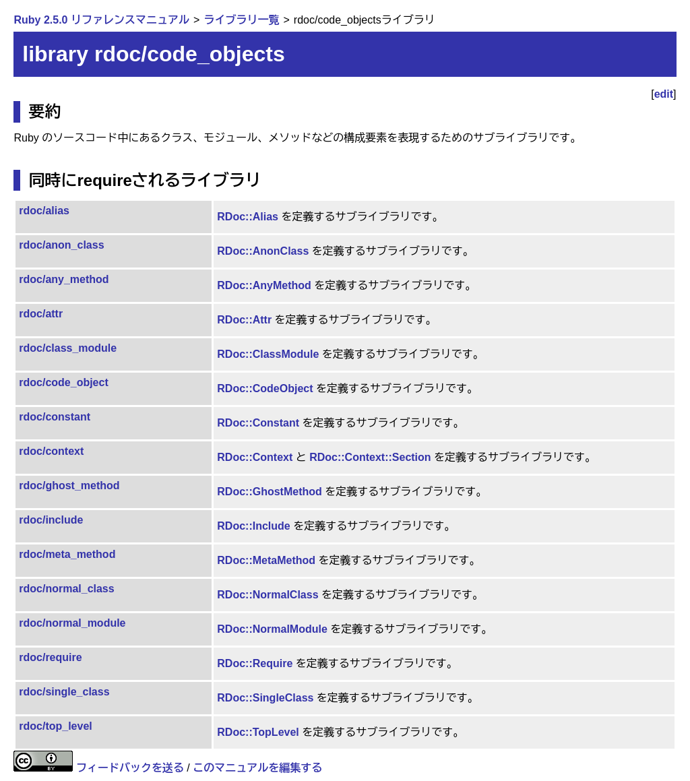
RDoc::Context (254, 457)
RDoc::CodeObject (265, 388)
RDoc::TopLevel (258, 732)
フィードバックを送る (130, 768)
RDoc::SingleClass (265, 698)
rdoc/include (51, 520)
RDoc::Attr (244, 319)
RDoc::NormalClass (267, 594)
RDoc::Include (253, 526)
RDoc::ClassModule (268, 354)
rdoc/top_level (55, 726)
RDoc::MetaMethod (266, 560)
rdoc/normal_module (72, 623)
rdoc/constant (54, 417)
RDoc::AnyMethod (264, 285)
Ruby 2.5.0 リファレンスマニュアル (101, 20)
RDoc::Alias (247, 216)
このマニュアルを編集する (257, 768)
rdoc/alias (44, 210)
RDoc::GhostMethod (269, 491)
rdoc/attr (41, 313)
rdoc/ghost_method (69, 485)
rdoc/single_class (64, 691)
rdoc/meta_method (67, 554)
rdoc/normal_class (66, 588)
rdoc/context (51, 451)
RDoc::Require (254, 663)
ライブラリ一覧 (241, 20)
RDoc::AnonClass (263, 251)
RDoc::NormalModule (272, 629)
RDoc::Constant (258, 423)
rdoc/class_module (68, 348)
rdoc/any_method (63, 279)
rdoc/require (50, 657)
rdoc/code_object (63, 382)
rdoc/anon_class (61, 245)
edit (663, 94)
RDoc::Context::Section (370, 457)
